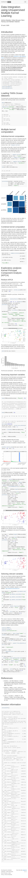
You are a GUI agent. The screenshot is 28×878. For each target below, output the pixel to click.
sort (11, 611)
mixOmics (9, 86)
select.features (14, 606)
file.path (12, 657)
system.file (19, 657)
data (3, 102)
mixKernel (4, 2)
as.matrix (11, 640)
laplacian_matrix (10, 651)
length (16, 489)
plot (3, 351)
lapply (3, 106)
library (4, 86)
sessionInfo (5, 707)
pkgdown (25, 870)
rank (18, 492)
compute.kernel (16, 154)
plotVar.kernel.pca (7, 447)
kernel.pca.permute (19, 425)
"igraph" (9, 629)
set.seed (4, 424)
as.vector (15, 310)
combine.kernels (15, 253)
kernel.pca (17, 289)
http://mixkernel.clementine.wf (12, 588)
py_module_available (15, 594)
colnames (9, 429)
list (7, 106)
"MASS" (8, 627)
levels (12, 299)
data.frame (16, 633)
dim (3, 167)
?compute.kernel (15, 145)
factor (16, 299)
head (3, 398)
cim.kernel (5, 181)
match (20, 301)
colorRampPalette (13, 486)
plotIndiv (4, 304)
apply (20, 482)
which (10, 479)
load (4, 657)
